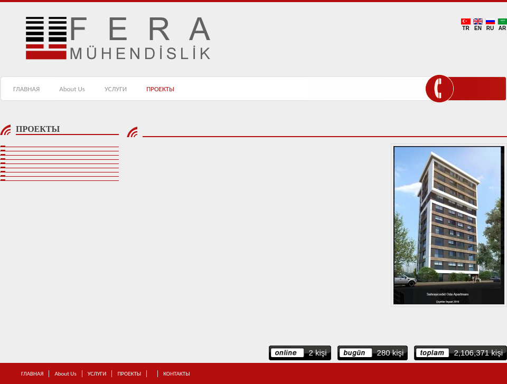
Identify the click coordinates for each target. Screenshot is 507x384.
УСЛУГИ (116, 89)
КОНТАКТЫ (233, 89)
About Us (72, 89)
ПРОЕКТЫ (160, 89)
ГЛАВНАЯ (26, 89)
